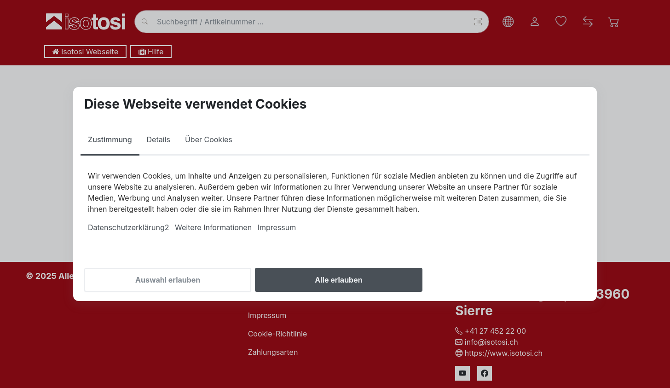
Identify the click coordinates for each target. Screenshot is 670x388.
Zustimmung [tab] (110, 139)
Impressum (277, 227)
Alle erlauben (338, 279)
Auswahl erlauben (167, 279)
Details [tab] (158, 139)
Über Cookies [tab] (208, 139)
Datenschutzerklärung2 (128, 227)
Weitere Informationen (213, 227)
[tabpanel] (335, 202)
